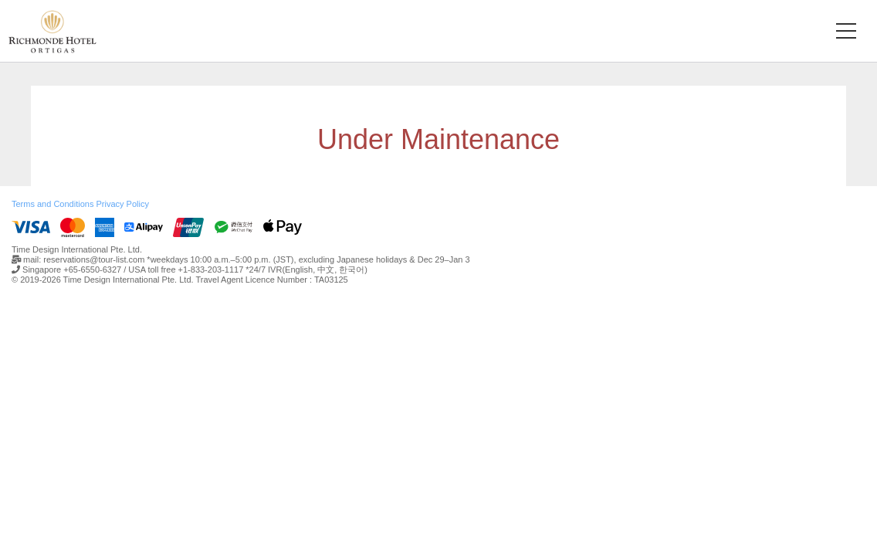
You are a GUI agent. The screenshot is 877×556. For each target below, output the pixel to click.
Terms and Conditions (52, 203)
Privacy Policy (122, 203)
